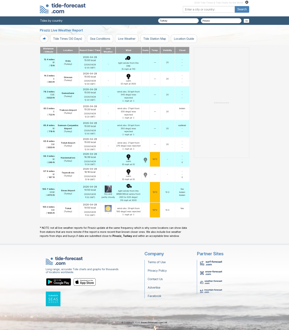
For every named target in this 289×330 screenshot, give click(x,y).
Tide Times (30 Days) (67, 38)
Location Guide (184, 38)
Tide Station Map (154, 38)
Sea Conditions (100, 38)
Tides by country (51, 20)
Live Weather (126, 38)
